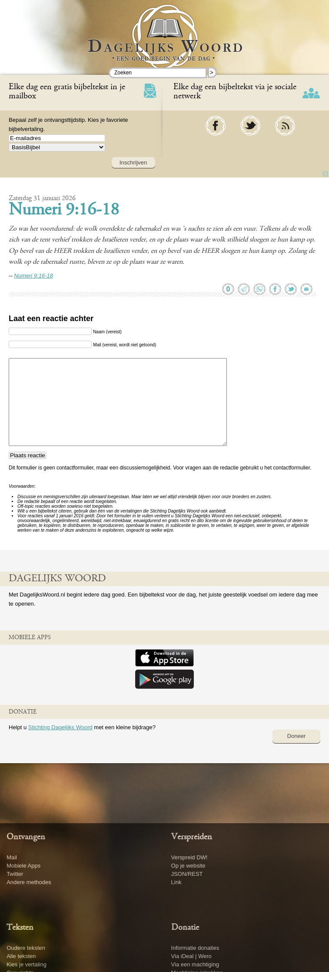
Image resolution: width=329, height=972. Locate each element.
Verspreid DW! (189, 857)
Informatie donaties (195, 948)
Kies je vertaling (27, 964)
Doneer (296, 736)
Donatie (185, 927)
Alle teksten (21, 956)
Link (176, 882)
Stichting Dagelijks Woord (60, 727)
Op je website (188, 865)
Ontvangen (26, 837)
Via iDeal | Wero (191, 956)
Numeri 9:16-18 (64, 210)
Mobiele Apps (23, 865)
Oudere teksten (26, 948)
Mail (12, 857)
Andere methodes (29, 882)
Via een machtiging (195, 964)
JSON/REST (187, 874)
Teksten (20, 927)
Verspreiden (191, 837)
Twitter (15, 874)
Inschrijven (133, 162)
